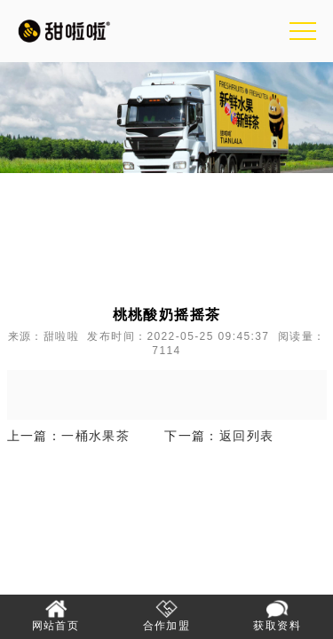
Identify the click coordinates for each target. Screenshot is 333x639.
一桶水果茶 (95, 436)
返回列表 (246, 436)
